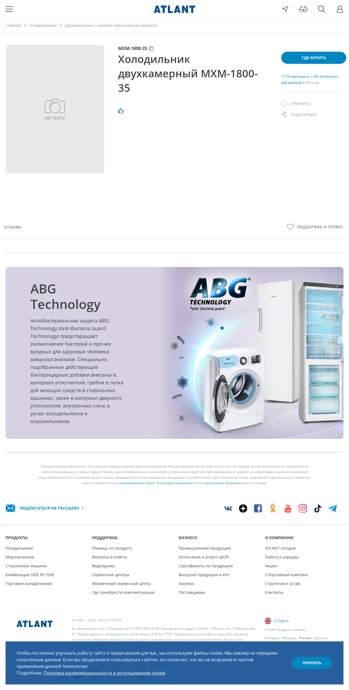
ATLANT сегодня (280, 548)
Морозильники (20, 557)
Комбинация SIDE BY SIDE (30, 574)
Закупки (186, 583)
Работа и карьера (282, 557)
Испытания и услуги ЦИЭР (204, 557)
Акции (271, 565)
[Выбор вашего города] (285, 9)
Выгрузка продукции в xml (204, 574)
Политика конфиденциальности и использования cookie (104, 673)
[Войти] (340, 9)
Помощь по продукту (112, 548)
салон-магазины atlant (136, 483)
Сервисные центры (110, 574)
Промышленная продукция (205, 548)
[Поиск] (321, 9)
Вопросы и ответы (109, 557)
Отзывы (13, 227)
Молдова (289, 638)
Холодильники (19, 548)
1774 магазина (295, 76)
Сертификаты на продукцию (206, 565)
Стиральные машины (26, 565)
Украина (320, 638)
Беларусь (272, 638)
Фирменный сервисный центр (121, 583)
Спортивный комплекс (286, 574)
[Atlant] (174, 9)
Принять (312, 662)
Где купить (314, 57)
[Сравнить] (295, 104)
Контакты (274, 592)
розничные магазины (223, 483)
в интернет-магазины (175, 483)
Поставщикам (192, 592)
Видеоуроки (103, 565)
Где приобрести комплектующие (123, 592)
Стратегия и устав (282, 583)
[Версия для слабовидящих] (303, 9)
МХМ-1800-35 (132, 48)
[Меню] (9, 9)
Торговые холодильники (29, 583)
